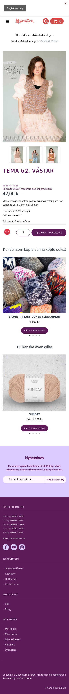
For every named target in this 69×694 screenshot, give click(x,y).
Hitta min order (17, 12)
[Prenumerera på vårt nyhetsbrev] (34, 479)
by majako (60, 688)
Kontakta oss (12, 584)
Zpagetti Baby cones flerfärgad (34, 317)
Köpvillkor (10, 573)
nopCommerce (23, 678)
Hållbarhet (10, 579)
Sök (7, 603)
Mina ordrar (11, 634)
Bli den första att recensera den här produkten (27, 189)
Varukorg (10, 644)
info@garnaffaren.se (14, 538)
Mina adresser (12, 639)
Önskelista (10, 649)
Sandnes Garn (22, 221)
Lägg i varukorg (48, 232)
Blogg (8, 609)
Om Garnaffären (14, 568)
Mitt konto (10, 628)
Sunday (34, 414)
